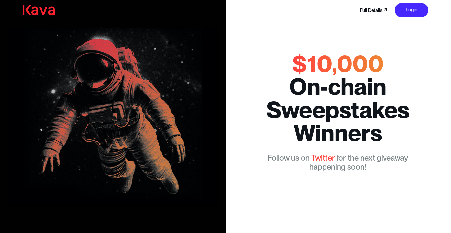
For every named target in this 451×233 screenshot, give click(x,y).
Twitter (323, 157)
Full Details (374, 10)
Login (411, 10)
